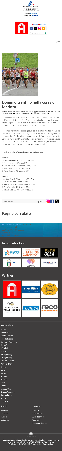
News (3, 383)
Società (4, 376)
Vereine (4, 379)
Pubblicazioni (6, 333)
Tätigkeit (4, 348)
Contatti (4, 401)
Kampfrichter (6, 364)
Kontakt (4, 398)
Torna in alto (31, 436)
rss (43, 28)
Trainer (4, 351)
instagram (39, 28)
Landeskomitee (7, 336)
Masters (4, 373)
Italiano (35, 25)
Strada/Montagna (8, 392)
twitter (35, 28)
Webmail (36, 420)
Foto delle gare (7, 339)
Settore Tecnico (7, 361)
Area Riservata (38, 417)
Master (4, 370)
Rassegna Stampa (39, 423)
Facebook (4, 414)
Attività (4, 345)
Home (3, 329)
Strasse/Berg (6, 389)
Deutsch (43, 25)
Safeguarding (6, 354)
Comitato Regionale (9, 342)
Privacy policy (36, 444)
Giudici (3, 367)
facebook (31, 28)
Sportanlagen (6, 395)
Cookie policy (48, 444)
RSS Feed (4, 411)
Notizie (4, 386)
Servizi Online (37, 414)
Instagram (5, 420)
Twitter (4, 417)
